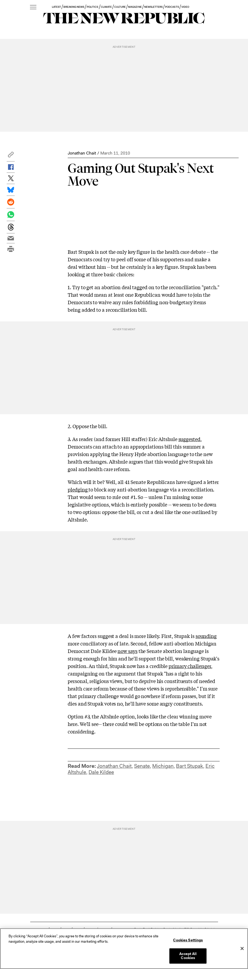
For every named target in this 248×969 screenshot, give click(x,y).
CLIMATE (106, 7)
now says (127, 650)
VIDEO (185, 7)
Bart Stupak (189, 766)
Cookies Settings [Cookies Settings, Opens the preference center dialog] (188, 940)
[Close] (242, 949)
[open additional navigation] (33, 7)
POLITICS (92, 7)
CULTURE (120, 7)
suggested (189, 438)
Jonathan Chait (82, 153)
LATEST (56, 7)
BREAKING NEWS (73, 7)
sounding (206, 635)
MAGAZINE (135, 7)
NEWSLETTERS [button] (153, 7)
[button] (11, 156)
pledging (78, 489)
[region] (124, 948)
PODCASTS (172, 7)
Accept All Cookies (188, 956)
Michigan (163, 766)
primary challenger (190, 665)
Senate (142, 766)
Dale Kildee (101, 772)
